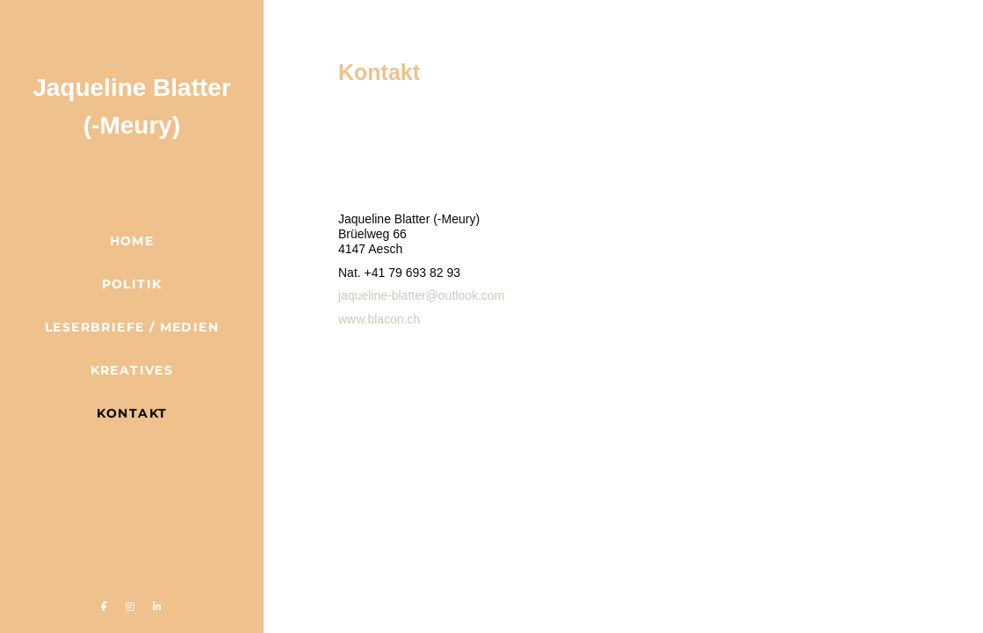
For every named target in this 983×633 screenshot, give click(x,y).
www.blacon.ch (379, 319)
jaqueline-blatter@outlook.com (421, 295)
